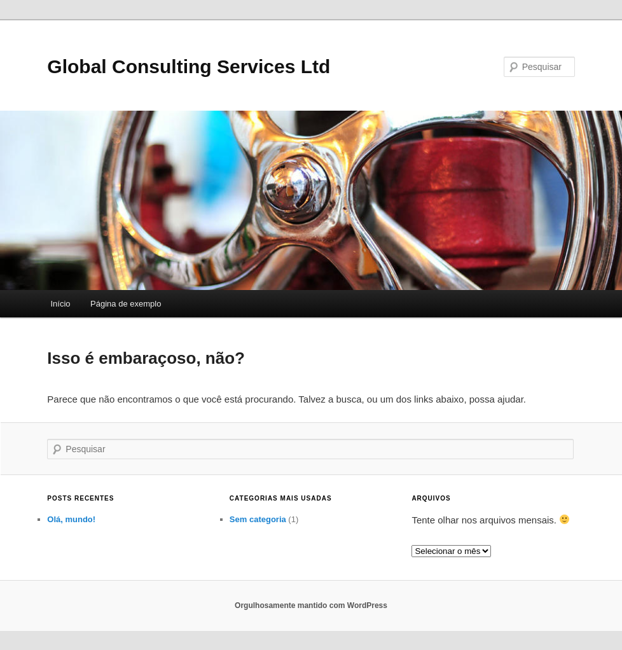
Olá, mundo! (71, 519)
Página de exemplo (125, 303)
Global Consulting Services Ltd (188, 66)
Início (61, 303)
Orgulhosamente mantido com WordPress (311, 605)
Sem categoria (258, 519)
